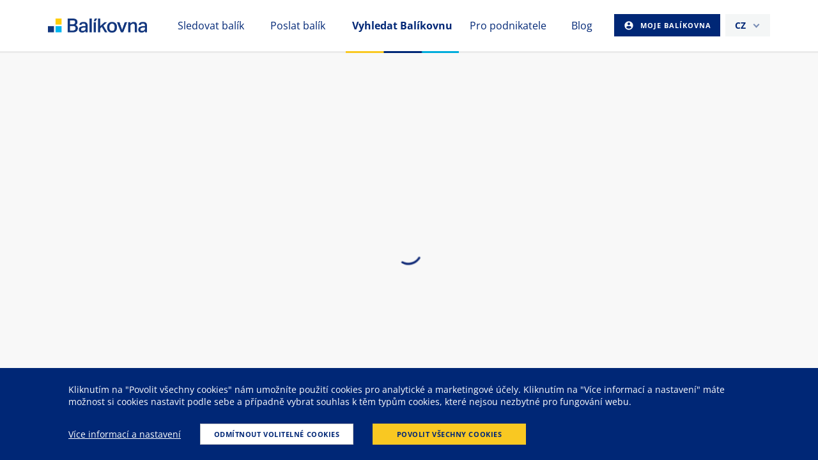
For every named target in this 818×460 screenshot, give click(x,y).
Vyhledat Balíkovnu (402, 26)
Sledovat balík (211, 26)
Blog (581, 26)
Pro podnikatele (508, 26)
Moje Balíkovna (674, 25)
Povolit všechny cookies (449, 434)
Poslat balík (297, 26)
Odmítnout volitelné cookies (277, 434)
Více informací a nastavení (124, 434)
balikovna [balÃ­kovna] (113, 26)
